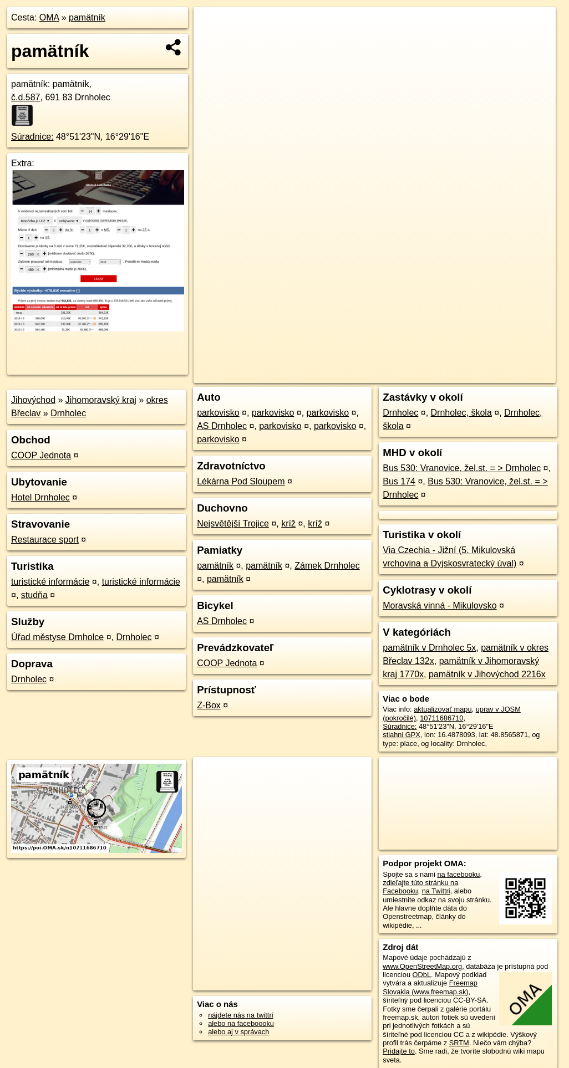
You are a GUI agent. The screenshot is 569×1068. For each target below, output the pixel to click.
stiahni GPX (401, 734)
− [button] (212, 43)
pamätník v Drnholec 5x (429, 647)
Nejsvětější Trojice (233, 523)
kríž (288, 523)
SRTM (459, 1043)
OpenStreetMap (361, 374)
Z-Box (209, 705)
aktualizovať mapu (442, 709)
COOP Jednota (41, 455)
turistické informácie (50, 581)
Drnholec (68, 413)
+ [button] (212, 26)
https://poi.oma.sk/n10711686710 (504, 374)
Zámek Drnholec (326, 565)
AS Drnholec (222, 426)
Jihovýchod (33, 400)
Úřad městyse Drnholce (57, 637)
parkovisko (218, 412)
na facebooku (458, 874)
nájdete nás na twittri (240, 1015)
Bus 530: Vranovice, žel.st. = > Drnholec (462, 468)
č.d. (25, 97)
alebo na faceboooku (241, 1023)
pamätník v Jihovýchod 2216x (487, 674)
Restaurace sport (45, 539)
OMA (49, 17)
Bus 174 (399, 481)
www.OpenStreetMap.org (422, 966)
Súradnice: (32, 136)
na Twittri (436, 891)
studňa (34, 595)
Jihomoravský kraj (100, 400)
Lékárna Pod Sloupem (240, 481)
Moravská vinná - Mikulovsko (439, 605)
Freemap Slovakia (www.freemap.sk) (430, 987)
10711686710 (441, 718)
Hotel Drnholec (40, 497)
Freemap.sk (418, 374)
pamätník (87, 17)
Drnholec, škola (461, 412)
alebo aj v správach (238, 1032)
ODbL (422, 974)
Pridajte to (399, 1051)
